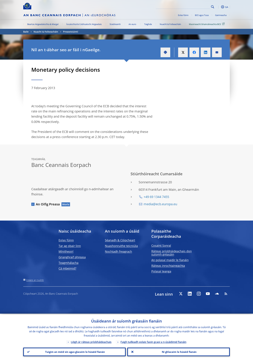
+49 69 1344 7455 (156, 197)
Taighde (148, 24)
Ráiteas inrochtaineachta (168, 266)
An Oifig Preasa (48, 204)
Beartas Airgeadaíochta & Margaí (42, 24)
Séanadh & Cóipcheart (120, 240)
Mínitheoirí (66, 251)
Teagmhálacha (68, 263)
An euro (132, 24)
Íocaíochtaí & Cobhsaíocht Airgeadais (84, 24)
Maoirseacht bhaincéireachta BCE (207, 24)
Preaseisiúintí (70, 31)
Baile (26, 31)
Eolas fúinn (183, 15)
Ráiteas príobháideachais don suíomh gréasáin (171, 252)
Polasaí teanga (161, 271)
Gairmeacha (221, 15)
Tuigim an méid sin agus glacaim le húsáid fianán (74, 351)
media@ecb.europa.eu (160, 204)
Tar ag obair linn (70, 246)
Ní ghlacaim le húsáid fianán (178, 351)
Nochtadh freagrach (118, 251)
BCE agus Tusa (202, 15)
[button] (218, 7)
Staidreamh (115, 24)
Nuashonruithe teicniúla (121, 246)
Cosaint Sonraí (161, 245)
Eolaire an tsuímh (35, 280)
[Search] (194, 6)
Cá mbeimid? (67, 268)
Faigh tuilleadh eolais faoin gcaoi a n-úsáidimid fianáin (153, 341)
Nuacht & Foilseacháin (170, 24)
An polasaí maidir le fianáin (170, 260)
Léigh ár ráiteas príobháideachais (91, 341)
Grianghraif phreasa (72, 257)
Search (212, 7)
